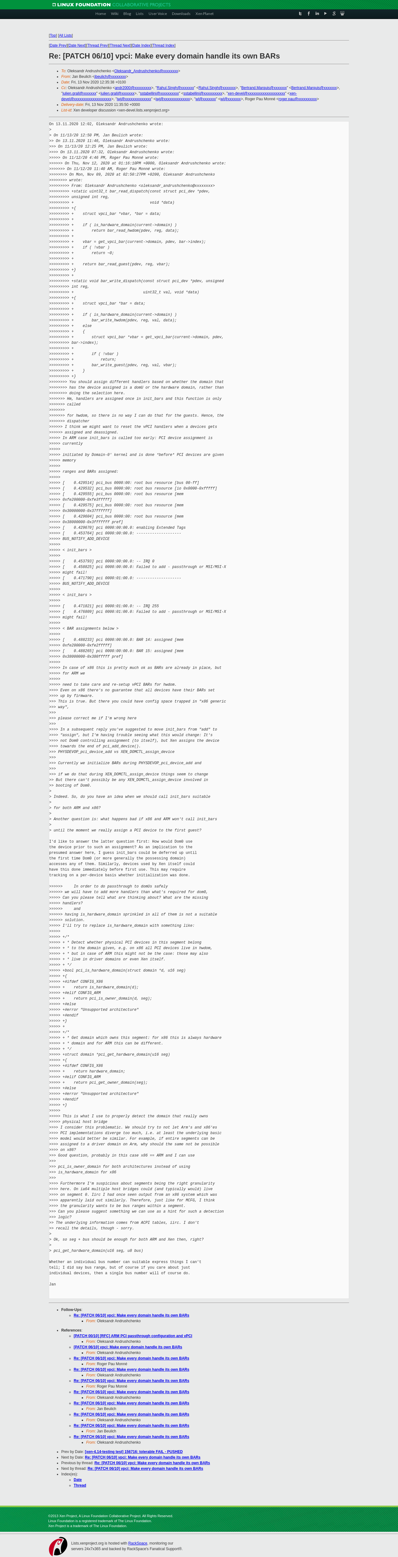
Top (53, 35)
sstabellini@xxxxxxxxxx (159, 93)
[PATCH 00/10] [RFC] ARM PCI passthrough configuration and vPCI (133, 1336)
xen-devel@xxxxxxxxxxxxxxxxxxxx (256, 93)
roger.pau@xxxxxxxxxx (298, 99)
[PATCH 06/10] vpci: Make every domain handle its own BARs (128, 1347)
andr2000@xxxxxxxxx (133, 88)
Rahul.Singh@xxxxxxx (175, 88)
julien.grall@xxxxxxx (79, 93)
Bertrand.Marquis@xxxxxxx (264, 88)
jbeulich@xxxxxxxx (110, 76)
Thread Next (120, 45)
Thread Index (164, 45)
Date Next (76, 45)
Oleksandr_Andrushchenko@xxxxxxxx (146, 71)
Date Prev (58, 45)
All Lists (65, 35)
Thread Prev (97, 45)
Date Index (141, 45)
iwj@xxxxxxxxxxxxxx (134, 99)
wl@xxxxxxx (206, 99)
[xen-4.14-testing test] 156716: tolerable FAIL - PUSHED (134, 1452)
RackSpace (137, 1543)
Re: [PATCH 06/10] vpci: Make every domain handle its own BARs (131, 1315)
